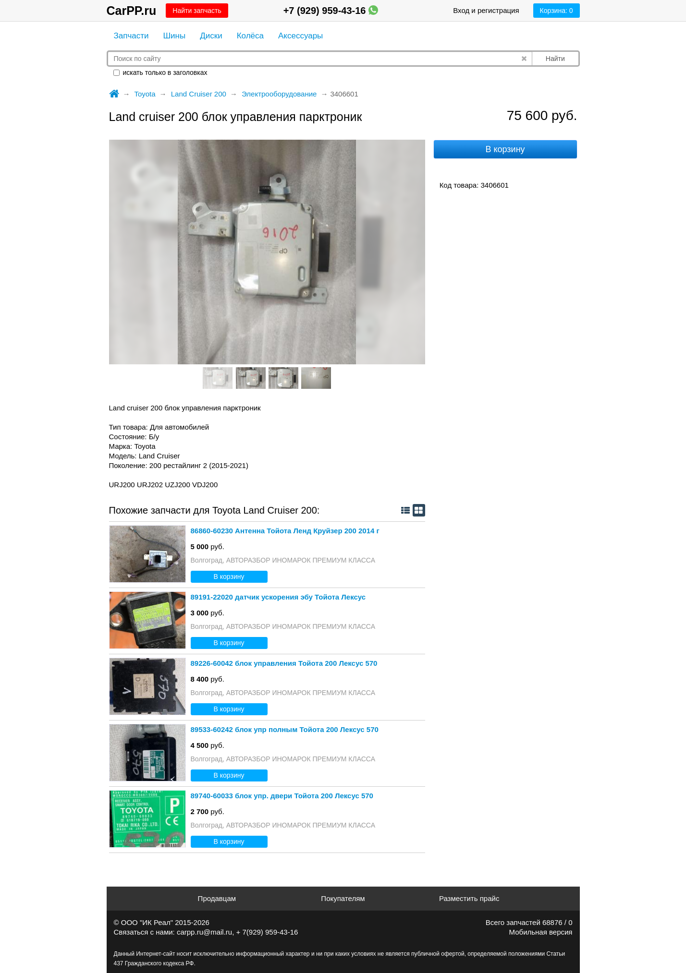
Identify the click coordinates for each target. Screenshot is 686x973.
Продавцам (217, 898)
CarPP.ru (132, 10)
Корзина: (556, 10)
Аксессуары (300, 35)
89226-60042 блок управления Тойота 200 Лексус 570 (284, 663)
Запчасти (131, 35)
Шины (174, 35)
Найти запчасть (196, 10)
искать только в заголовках (160, 72)
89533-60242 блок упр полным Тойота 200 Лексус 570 (285, 729)
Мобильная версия (541, 932)
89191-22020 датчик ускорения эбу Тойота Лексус (278, 597)
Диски (211, 35)
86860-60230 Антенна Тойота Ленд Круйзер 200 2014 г (285, 531)
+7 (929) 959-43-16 (330, 10)
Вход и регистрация (486, 10)
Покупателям (343, 898)
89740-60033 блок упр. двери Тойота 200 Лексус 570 (282, 796)
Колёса (250, 35)
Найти (555, 58)
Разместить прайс (469, 898)
